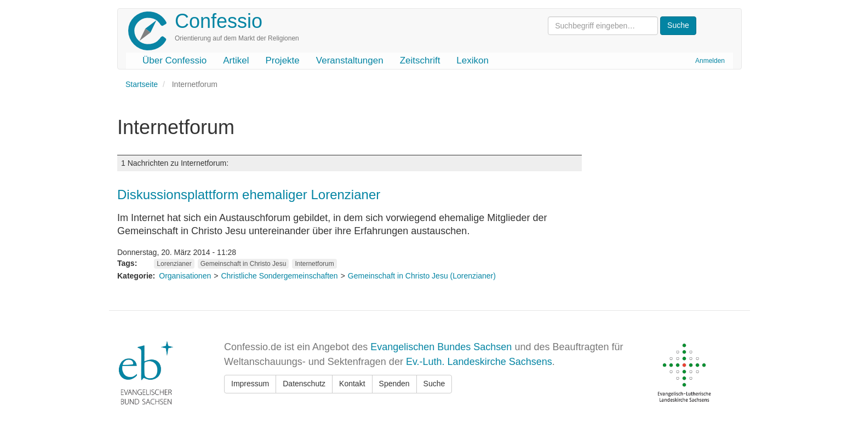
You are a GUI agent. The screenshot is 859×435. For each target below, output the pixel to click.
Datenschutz (304, 383)
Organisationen (185, 275)
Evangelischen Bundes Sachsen (441, 346)
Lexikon (472, 60)
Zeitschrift (420, 60)
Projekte (282, 60)
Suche (434, 383)
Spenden (394, 383)
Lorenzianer (174, 264)
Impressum (250, 383)
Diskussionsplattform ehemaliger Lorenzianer (248, 194)
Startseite (141, 84)
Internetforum (314, 264)
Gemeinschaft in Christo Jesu (244, 264)
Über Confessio (174, 60)
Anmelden (710, 61)
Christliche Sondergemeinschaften (279, 275)
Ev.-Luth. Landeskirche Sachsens (479, 361)
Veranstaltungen (349, 60)
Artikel (236, 60)
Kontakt (352, 383)
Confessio (218, 21)
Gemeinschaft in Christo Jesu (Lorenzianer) (422, 275)
